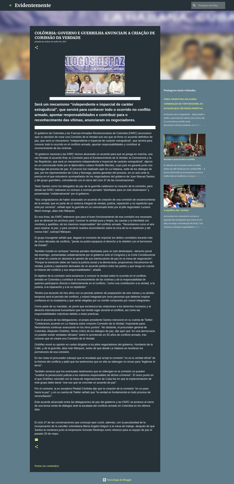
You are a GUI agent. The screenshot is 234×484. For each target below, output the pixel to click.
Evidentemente (33, 5)
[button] (36, 48)
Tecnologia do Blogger (117, 479)
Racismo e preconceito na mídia (179, 159)
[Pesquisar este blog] (209, 5)
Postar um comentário (47, 466)
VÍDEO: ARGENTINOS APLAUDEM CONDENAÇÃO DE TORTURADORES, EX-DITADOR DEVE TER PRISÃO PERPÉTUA (184, 104)
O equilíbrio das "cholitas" (177, 210)
